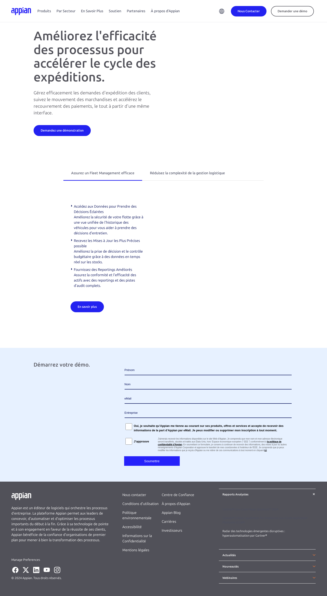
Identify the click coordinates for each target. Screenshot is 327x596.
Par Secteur (66, 11)
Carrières (169, 521)
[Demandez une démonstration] (62, 130)
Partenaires (136, 11)
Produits (44, 11)
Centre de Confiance (178, 495)
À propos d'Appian (165, 11)
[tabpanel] (163, 258)
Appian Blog (171, 513)
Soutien (115, 11)
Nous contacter (134, 495)
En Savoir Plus (92, 11)
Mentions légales (135, 550)
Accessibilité (132, 527)
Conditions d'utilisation (140, 504)
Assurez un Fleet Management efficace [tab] (102, 173)
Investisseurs (172, 530)
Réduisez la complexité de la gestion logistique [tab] (187, 173)
